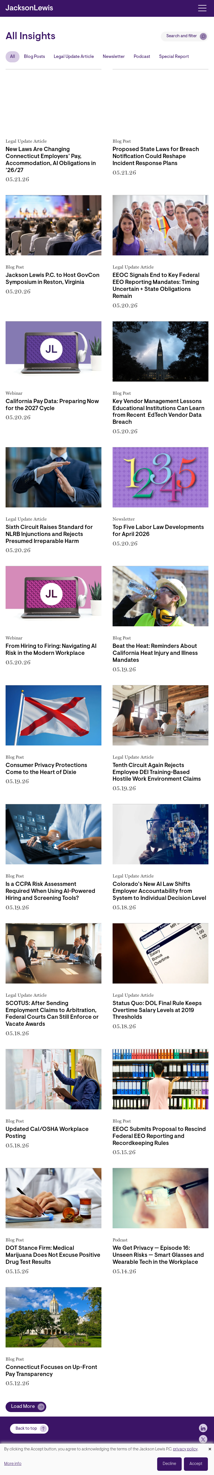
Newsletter (114, 57)
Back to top (26, 1429)
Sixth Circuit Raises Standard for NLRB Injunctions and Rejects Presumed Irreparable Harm (49, 534)
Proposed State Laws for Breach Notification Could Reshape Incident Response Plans (156, 156)
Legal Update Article (74, 57)
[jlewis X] (203, 1439)
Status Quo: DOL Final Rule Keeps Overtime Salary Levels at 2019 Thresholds (157, 1010)
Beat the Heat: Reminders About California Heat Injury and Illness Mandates (155, 653)
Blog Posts (34, 57)
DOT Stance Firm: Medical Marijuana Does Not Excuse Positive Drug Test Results (53, 1255)
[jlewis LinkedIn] (203, 1428)
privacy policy (185, 1449)
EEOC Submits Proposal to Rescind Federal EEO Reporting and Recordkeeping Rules (159, 1136)
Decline (169, 1464)
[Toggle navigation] (202, 7)
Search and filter (181, 36)
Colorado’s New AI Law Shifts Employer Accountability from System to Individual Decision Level (159, 891)
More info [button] (12, 1464)
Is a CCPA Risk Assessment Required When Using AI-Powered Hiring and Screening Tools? (50, 891)
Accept (195, 1464)
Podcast (142, 57)
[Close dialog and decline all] (210, 1447)
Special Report (174, 57)
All (12, 57)
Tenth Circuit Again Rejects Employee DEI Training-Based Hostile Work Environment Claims (157, 772)
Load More (23, 1406)
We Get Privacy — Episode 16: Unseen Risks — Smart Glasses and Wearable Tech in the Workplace (158, 1255)
